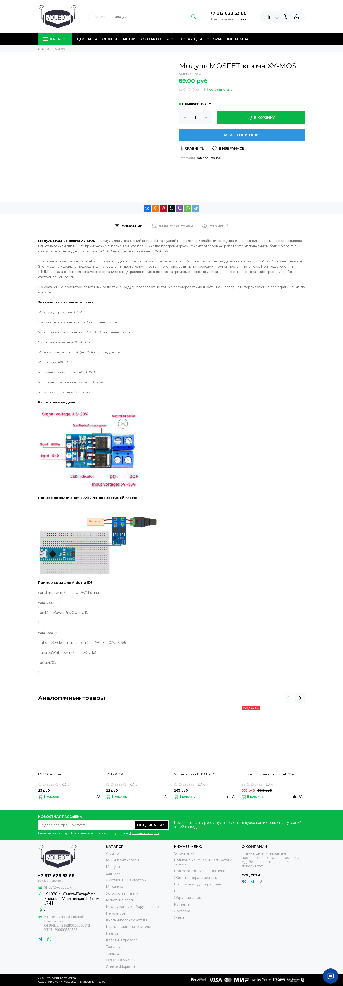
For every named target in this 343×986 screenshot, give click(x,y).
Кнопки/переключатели (126, 920)
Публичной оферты (144, 833)
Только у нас (116, 947)
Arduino (112, 853)
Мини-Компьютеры (122, 860)
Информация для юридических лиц (204, 884)
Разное (215, 158)
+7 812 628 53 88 (228, 13)
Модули (113, 867)
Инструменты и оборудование (132, 907)
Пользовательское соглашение (200, 871)
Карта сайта (68, 978)
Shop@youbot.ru (58, 887)
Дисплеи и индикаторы (126, 880)
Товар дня (191, 39)
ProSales (68, 981)
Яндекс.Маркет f (120, 967)
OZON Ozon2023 (120, 960)
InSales (100, 981)
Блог (170, 39)
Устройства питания (123, 893)
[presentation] (288, 698)
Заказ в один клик (242, 135)
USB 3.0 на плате (50, 774)
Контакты (150, 39)
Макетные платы (120, 900)
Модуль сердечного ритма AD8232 (268, 774)
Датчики (113, 873)
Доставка (87, 39)
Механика (114, 887)
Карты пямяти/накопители (128, 927)
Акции (129, 39)
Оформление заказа (227, 39)
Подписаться (151, 825)
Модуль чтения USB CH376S (194, 774)
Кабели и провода (122, 940)
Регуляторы (116, 913)
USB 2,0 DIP (114, 774)
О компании (184, 853)
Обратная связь (187, 897)
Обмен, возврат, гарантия (196, 877)
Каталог (55, 39)
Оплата (110, 39)
